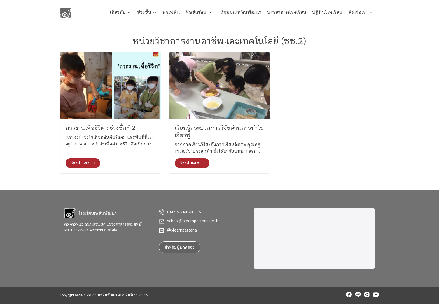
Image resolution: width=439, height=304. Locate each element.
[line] (357, 295)
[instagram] (366, 295)
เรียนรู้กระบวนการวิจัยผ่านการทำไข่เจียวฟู (219, 132)
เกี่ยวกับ (118, 12)
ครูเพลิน (171, 12)
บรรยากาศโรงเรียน (287, 12)
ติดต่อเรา (358, 12)
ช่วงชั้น (144, 12)
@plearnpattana (182, 230)
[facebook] (348, 295)
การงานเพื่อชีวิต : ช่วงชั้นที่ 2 (101, 128)
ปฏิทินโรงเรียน (327, 12)
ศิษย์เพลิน (196, 12)
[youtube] (375, 295)
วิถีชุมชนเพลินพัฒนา (239, 12)
